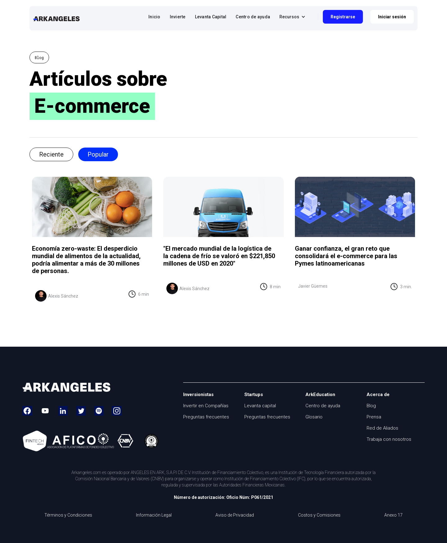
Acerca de (378, 394)
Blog (371, 405)
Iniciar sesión (392, 16)
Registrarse (343, 16)
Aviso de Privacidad (234, 515)
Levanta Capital (211, 16)
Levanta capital (260, 405)
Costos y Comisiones (319, 515)
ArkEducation (320, 394)
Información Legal (154, 515)
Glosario (314, 416)
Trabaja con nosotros (389, 439)
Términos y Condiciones (68, 515)
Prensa (374, 416)
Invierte (178, 16)
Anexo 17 (393, 515)
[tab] (51, 154)
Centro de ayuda (253, 16)
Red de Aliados (382, 428)
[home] (56, 18)
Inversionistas (198, 394)
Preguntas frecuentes (206, 416)
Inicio (154, 16)
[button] (294, 16)
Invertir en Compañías (205, 405)
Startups (253, 394)
